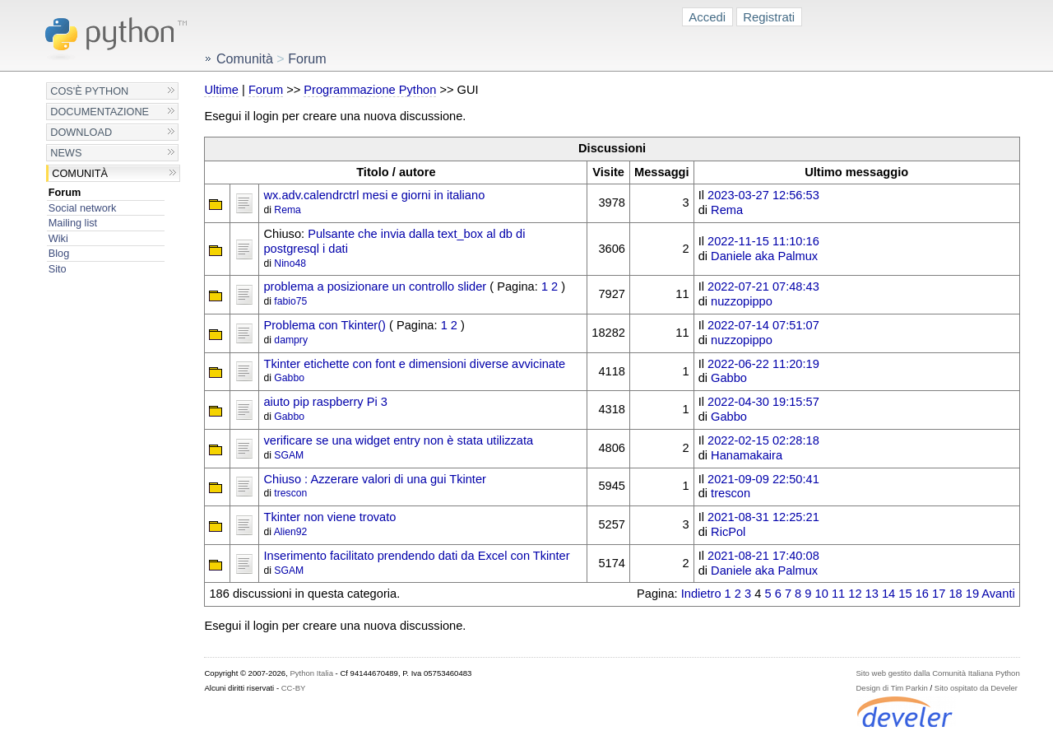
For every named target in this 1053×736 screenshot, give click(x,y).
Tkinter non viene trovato (329, 517)
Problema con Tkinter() (324, 325)
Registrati (769, 17)
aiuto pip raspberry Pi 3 (325, 401)
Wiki (58, 238)
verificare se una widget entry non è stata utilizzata (398, 440)
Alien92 (291, 532)
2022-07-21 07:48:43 (763, 286)
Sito (58, 269)
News (65, 153)
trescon (290, 493)
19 (972, 593)
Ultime (221, 89)
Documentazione (99, 111)
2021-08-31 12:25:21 (763, 517)
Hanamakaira (746, 455)
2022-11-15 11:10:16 (763, 241)
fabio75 (290, 301)
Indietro (701, 593)
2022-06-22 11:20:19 (763, 363)
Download (81, 132)
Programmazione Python (370, 89)
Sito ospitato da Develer (976, 687)
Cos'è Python (89, 91)
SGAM (289, 455)
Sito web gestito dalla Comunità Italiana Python (937, 673)
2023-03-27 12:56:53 (763, 195)
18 (955, 593)
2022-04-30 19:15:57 (763, 401)
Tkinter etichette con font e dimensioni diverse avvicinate (414, 363)
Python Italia (311, 673)
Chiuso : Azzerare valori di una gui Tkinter (374, 479)
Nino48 (290, 263)
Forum (65, 192)
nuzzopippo (741, 301)
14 (888, 593)
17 (938, 593)
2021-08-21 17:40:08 (763, 555)
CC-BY (293, 687)
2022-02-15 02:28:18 (763, 440)
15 (905, 593)
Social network (83, 208)
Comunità (80, 173)
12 (854, 593)
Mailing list (73, 223)
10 (821, 593)
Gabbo (289, 378)
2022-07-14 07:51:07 (763, 325)
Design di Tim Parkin (891, 687)
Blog (59, 253)
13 (872, 593)
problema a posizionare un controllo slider (374, 286)
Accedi (707, 17)
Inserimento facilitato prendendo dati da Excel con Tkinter (416, 555)
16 (922, 593)
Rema (287, 210)
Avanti (997, 593)
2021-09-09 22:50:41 (763, 479)
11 (838, 593)
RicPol (728, 531)
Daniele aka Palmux (764, 256)
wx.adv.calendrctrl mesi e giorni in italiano (374, 195)
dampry (291, 340)
